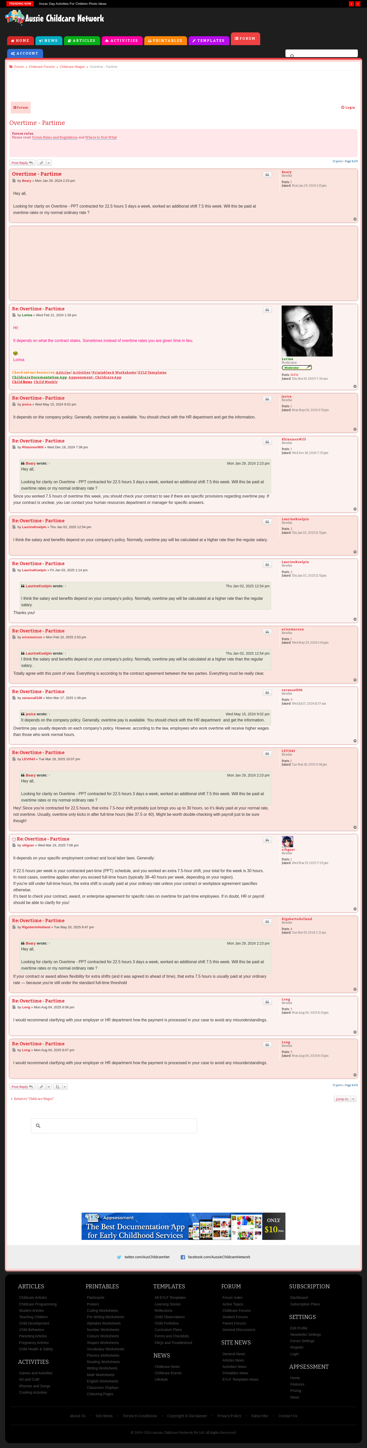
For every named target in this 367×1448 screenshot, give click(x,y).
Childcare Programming (38, 1306)
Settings (302, 1319)
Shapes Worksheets (103, 1345)
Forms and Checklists (172, 1339)
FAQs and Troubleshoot (173, 1345)
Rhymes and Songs (34, 1388)
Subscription (309, 1289)
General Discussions (238, 1332)
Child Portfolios (167, 1326)
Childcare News (167, 1369)
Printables (167, 41)
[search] (321, 57)
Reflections (163, 1313)
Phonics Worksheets (103, 1358)
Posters (93, 1306)
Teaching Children (33, 1319)
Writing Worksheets (102, 1371)
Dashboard (299, 1300)
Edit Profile (299, 1331)
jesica (285, 397)
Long (284, 1000)
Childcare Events (168, 1376)
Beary (285, 172)
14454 (293, 375)
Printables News (235, 1376)
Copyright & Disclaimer (187, 1418)
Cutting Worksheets (102, 1313)
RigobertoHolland (295, 920)
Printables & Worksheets (116, 373)
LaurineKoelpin (294, 520)
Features (297, 1387)
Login (294, 1356)
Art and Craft (29, 1382)
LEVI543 (287, 752)
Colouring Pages (100, 1396)
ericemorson (291, 630)
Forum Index (232, 1300)
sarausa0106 (290, 690)
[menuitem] (346, 108)
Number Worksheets (103, 1332)
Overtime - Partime (39, 123)
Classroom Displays (103, 1390)
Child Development (34, 1326)
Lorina (286, 359)
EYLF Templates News (240, 1382)
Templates (211, 41)
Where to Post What (103, 138)
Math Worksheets (101, 1377)
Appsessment (309, 1369)
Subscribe (259, 1418)
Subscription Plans (305, 1306)
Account (27, 54)
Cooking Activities (33, 1395)
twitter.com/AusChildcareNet (147, 1257)
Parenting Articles (33, 1339)
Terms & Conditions (140, 1418)
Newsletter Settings (305, 1337)
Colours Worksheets (103, 1339)
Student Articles (31, 1313)
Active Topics (232, 1306)
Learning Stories (168, 1306)
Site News (236, 1345)
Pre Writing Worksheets (105, 1319)
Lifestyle (161, 1382)
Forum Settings (302, 1343)
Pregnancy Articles (34, 1345)
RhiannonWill (292, 440)
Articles (84, 41)
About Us (78, 1418)
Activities (124, 41)
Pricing (295, 1393)
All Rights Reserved (220, 1435)
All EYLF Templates (170, 1300)
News (51, 41)
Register (297, 1350)
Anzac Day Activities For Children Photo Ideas (72, 4)
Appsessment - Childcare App (96, 378)
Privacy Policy (229, 1418)
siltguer (287, 850)
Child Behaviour (31, 1332)
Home (22, 41)
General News (233, 1356)
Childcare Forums (236, 1313)
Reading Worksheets (103, 1364)
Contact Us (287, 1418)
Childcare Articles (33, 1300)
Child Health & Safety (36, 1352)
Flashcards (95, 1300)
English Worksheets (102, 1384)
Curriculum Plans (168, 1332)
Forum (248, 39)
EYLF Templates (154, 373)
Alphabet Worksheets (104, 1326)
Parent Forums (234, 1326)
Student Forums (235, 1319)
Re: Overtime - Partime (40, 309)
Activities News (234, 1369)
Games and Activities (36, 1376)
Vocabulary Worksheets (105, 1352)
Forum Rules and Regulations (57, 138)
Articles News (233, 1363)
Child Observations (170, 1319)
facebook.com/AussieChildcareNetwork (219, 1257)
